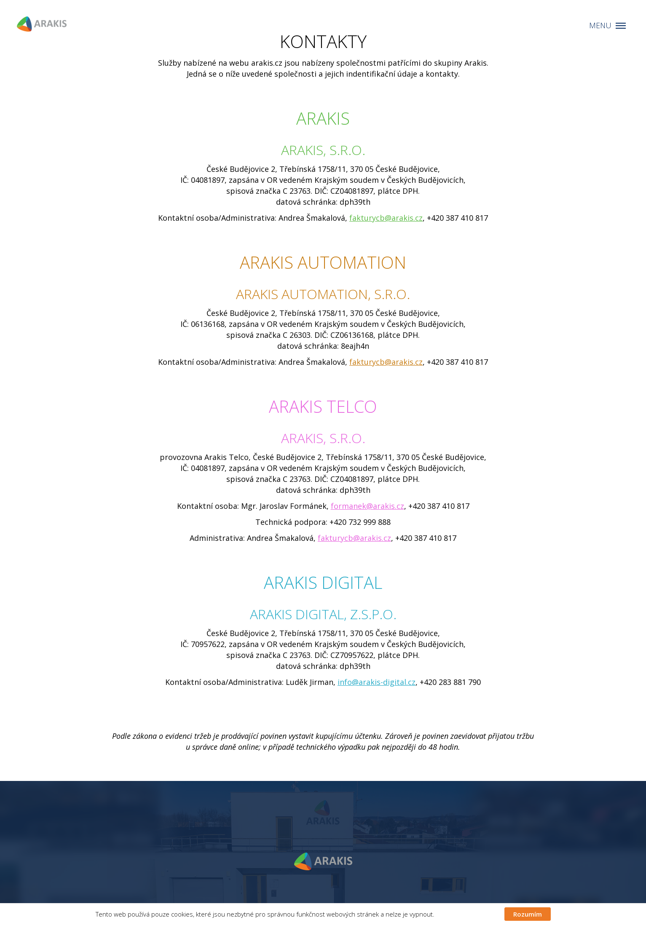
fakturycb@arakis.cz (386, 218)
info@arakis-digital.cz (376, 682)
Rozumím (527, 914)
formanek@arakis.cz (367, 506)
